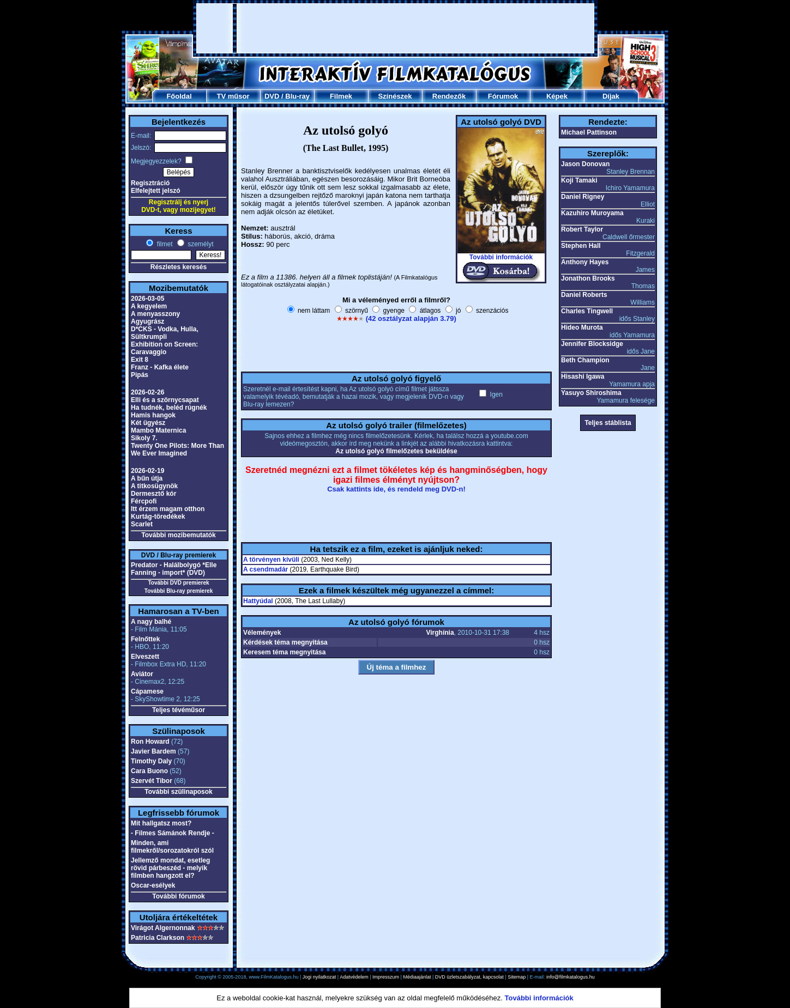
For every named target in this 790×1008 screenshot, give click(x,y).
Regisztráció (150, 183)
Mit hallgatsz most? (161, 823)
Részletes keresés (178, 267)
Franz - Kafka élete (160, 367)
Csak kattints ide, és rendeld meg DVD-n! (396, 489)
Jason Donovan (585, 164)
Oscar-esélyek (153, 885)
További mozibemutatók (178, 535)
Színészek (395, 96)
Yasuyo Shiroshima (591, 393)
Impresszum (385, 977)
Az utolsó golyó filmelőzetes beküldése (396, 451)
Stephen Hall (581, 246)
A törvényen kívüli (271, 559)
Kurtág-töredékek (158, 516)
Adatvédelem (354, 977)
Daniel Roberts (584, 295)
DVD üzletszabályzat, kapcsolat (469, 977)
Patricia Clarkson (157, 938)
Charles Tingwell (587, 311)
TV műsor (233, 96)
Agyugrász (147, 321)
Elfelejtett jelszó (155, 191)
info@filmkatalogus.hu (570, 977)
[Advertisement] (395, 28)
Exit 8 (139, 359)
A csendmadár (265, 569)
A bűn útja (146, 478)
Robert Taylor (582, 229)
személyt (200, 244)
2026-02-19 (147, 471)
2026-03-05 (147, 298)
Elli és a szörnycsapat (165, 400)
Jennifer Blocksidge (592, 344)
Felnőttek (145, 639)
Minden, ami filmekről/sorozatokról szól (172, 846)
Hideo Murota (582, 327)
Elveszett (145, 656)
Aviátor (142, 674)
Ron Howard (150, 741)
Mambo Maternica (158, 430)
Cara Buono (149, 771)
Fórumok (503, 96)
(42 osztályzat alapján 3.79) (411, 318)
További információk (501, 257)
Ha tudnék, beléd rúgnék (169, 407)
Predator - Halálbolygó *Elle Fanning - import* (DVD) (173, 568)
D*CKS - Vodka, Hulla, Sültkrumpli (164, 333)
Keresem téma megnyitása (284, 652)
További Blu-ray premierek (178, 591)
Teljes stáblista (607, 423)
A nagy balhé (151, 622)
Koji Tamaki (579, 180)
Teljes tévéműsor (178, 710)
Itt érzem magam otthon (167, 509)
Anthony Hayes (584, 262)
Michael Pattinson (589, 132)
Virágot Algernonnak (163, 928)
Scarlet (142, 524)
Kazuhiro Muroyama (592, 213)
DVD (271, 96)
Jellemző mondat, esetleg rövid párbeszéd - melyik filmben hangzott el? (170, 868)
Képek (557, 96)
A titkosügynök (154, 486)
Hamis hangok (153, 415)
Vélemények (262, 632)
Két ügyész (148, 423)
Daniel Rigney (582, 197)
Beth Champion (585, 360)
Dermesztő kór (153, 493)
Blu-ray (297, 96)
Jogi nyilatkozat (319, 977)
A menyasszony (155, 314)
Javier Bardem (153, 751)
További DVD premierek (178, 583)
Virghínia (440, 632)
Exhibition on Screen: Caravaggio (164, 348)
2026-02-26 (147, 392)
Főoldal (178, 96)
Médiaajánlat (417, 977)
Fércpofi (143, 501)
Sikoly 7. (144, 438)
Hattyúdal (258, 601)
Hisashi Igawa (582, 376)
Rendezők (449, 96)
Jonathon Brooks (588, 278)
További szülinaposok (178, 792)
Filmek (341, 96)
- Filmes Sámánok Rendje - (172, 833)
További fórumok (178, 896)
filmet (163, 244)
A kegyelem (149, 306)
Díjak (610, 96)
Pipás (139, 375)
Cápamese (147, 691)
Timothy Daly (151, 761)
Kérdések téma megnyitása (285, 642)
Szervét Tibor (151, 781)
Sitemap (517, 977)
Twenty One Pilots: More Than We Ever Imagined (177, 449)
